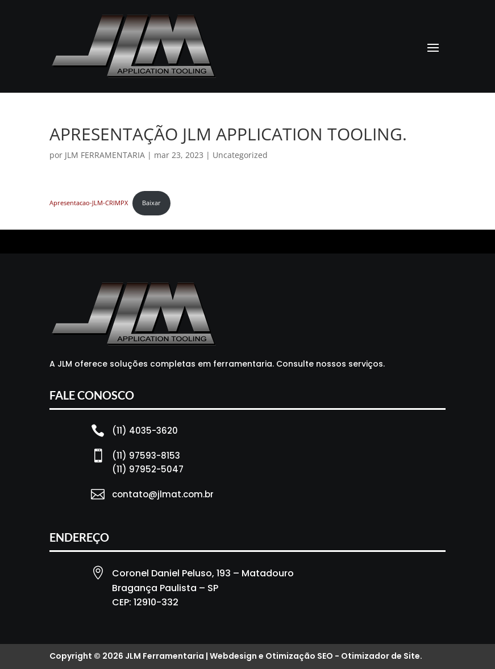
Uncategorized (240, 154)
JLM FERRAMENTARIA (105, 154)
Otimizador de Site (380, 656)
